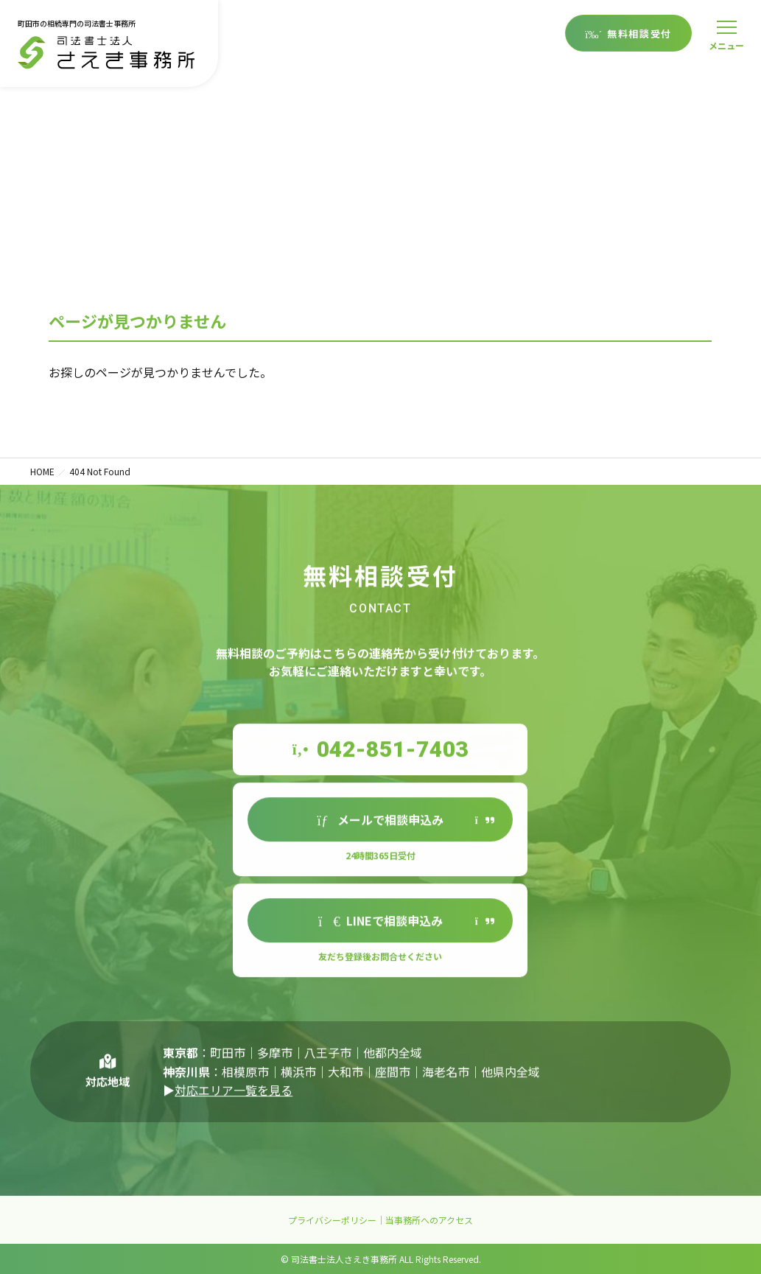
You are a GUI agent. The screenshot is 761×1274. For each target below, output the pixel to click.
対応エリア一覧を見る (233, 1103)
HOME (42, 471)
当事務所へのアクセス (429, 1220)
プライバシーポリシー (332, 1220)
